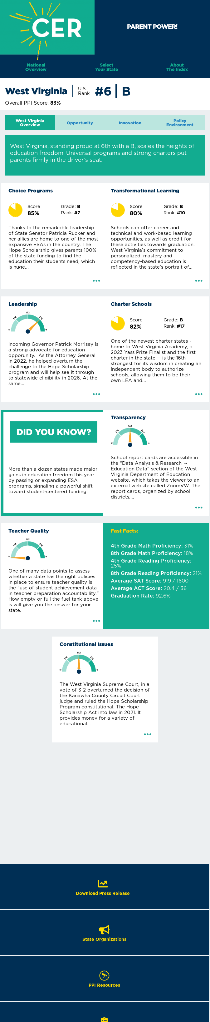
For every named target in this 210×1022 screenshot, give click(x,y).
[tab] (30, 122)
